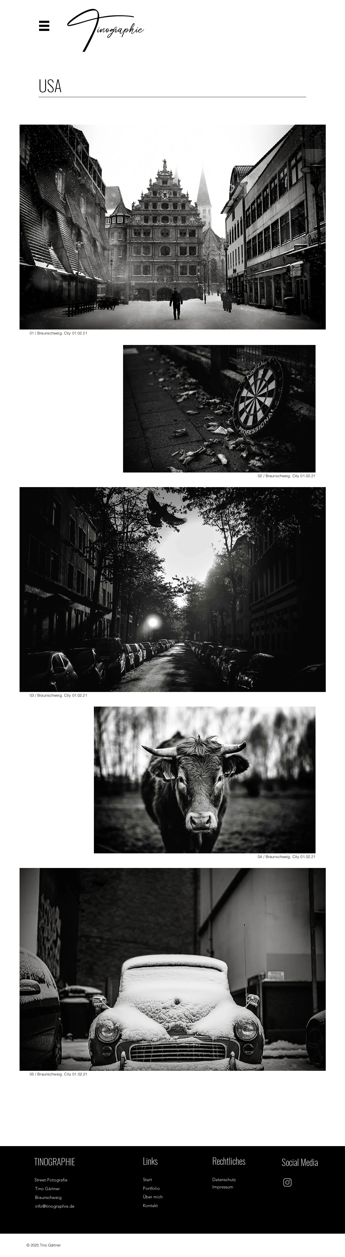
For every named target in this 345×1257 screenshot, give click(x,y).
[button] (44, 26)
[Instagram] (287, 1182)
